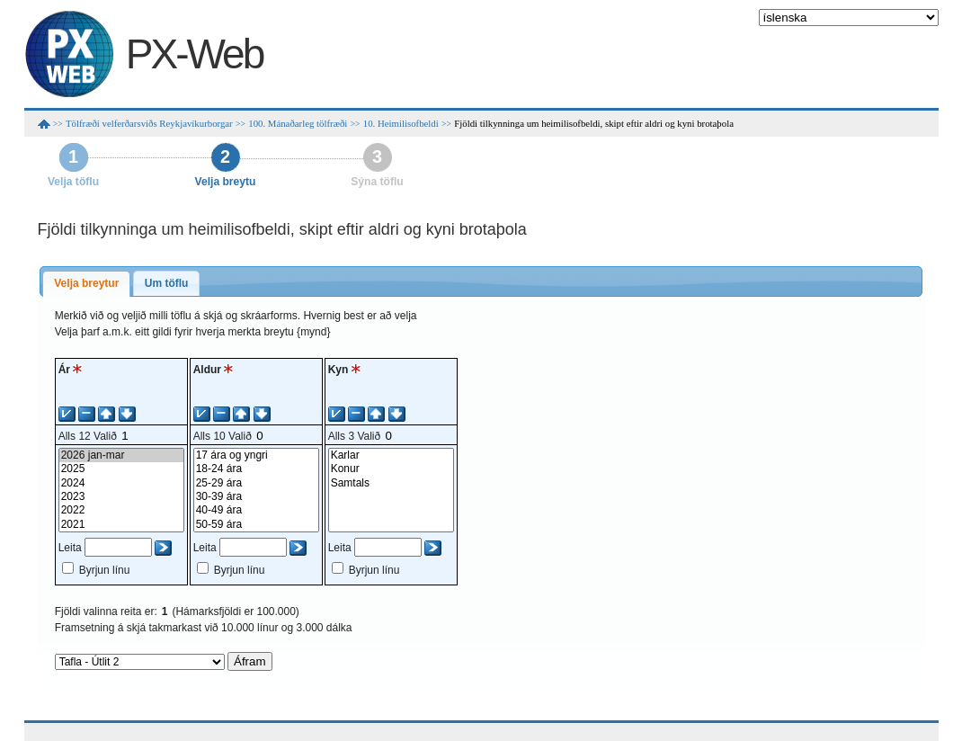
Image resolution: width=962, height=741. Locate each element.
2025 (121, 469)
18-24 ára (256, 469)
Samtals (391, 483)
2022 (121, 510)
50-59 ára (256, 524)
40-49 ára (256, 510)
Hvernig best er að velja (359, 315)
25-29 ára (256, 483)
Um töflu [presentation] (167, 283)
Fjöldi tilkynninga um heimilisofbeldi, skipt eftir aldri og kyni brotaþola (594, 123)
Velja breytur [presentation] (86, 283)
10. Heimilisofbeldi (401, 123)
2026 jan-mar (121, 455)
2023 (121, 497)
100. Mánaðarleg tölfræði (297, 123)
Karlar (391, 455)
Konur (391, 469)
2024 (121, 483)
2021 (121, 524)
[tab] (86, 284)
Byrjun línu (104, 570)
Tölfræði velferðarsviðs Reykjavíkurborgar (149, 123)
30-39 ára (256, 497)
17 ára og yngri (256, 455)
